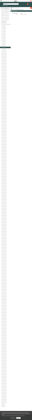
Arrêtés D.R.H (3, 403)
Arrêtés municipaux (4, 21)
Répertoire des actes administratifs (5, 24)
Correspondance (3, 25)
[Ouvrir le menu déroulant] (1, 0)
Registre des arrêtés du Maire (5, 12)
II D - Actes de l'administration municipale (6, 9)
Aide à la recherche (6, 5)
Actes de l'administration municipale (6, 11)
